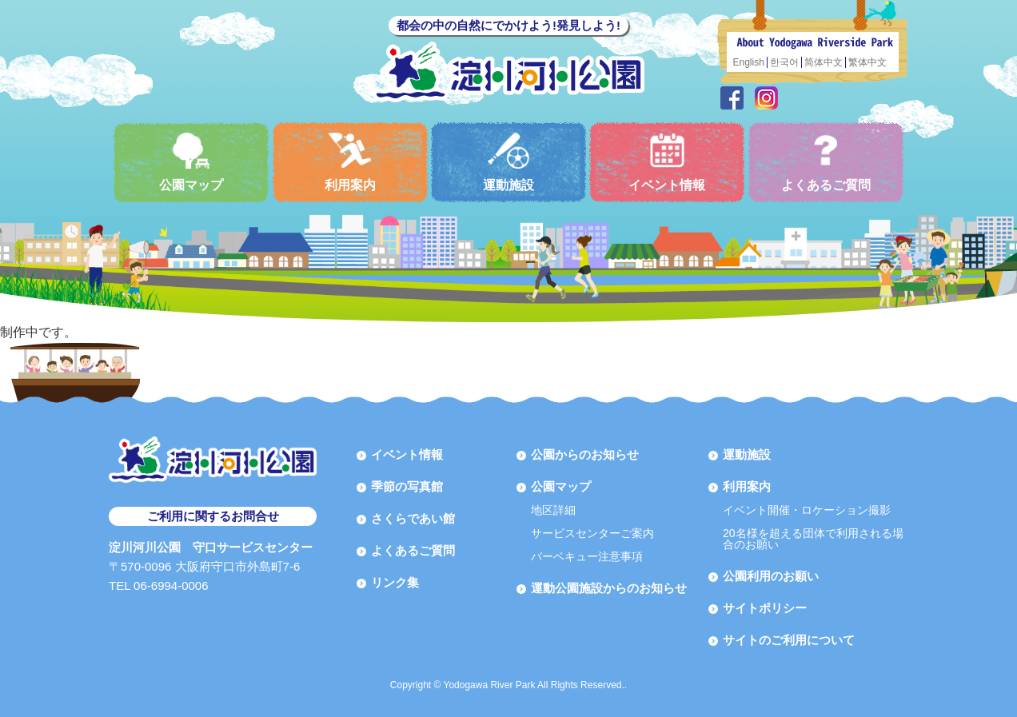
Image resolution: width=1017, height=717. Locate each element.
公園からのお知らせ (585, 454)
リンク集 (395, 582)
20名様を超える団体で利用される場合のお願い (813, 539)
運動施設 (508, 162)
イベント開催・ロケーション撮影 (807, 510)
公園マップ (191, 162)
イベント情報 (666, 162)
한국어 (784, 62)
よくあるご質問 (826, 162)
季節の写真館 (407, 486)
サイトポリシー (765, 608)
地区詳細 (553, 510)
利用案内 (350, 162)
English (748, 62)
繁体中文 (867, 62)
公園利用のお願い (771, 576)
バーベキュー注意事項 (587, 556)
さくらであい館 (413, 518)
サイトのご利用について (789, 640)
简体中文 (823, 62)
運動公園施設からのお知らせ (609, 588)
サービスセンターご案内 (592, 533)
